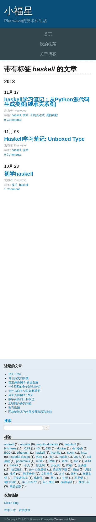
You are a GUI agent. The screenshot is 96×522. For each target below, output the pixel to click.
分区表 (55, 465)
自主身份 (48, 482)
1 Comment (12, 189)
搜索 (7, 421)
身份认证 (84, 482)
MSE (39, 456)
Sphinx (72, 519)
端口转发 (10, 482)
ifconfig (55, 452)
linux (84, 452)
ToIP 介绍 (14, 374)
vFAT (88, 461)
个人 (27, 465)
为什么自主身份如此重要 (24, 390)
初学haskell (18, 174)
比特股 (38, 477)
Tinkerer (58, 519)
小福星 (18, 10)
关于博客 (48, 54)
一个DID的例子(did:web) (24, 386)
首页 (48, 34)
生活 (65, 477)
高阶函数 (52, 115)
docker (61, 448)
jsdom (70, 452)
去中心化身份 (37, 469)
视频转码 (66, 482)
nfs (51, 456)
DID (48, 448)
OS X (77, 456)
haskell (16, 115)
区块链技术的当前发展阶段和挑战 (30, 411)
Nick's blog (11, 502)
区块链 (82, 465)
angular (25, 444)
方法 (61, 473)
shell (65, 461)
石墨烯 (78, 477)
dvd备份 (77, 448)
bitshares (10, 448)
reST (39, 461)
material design (20, 456)
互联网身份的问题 (20, 403)
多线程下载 (60, 469)
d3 (38, 448)
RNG (52, 461)
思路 (88, 469)
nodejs (63, 456)
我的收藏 (48, 44)
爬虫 (53, 477)
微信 (76, 469)
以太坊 (40, 465)
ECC (7, 452)
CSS (27, 448)
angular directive (47, 444)
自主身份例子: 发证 (20, 395)
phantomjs (23, 461)
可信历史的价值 (18, 378)
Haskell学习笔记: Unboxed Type (44, 139)
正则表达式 (37, 115)
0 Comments (12, 119)
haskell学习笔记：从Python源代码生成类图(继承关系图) (46, 102)
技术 (25, 115)
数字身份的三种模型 (21, 399)
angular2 (70, 444)
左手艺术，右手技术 (17, 510)
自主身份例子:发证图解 (23, 382)
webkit (14, 465)
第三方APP (29, 482)
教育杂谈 (14, 407)
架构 (73, 473)
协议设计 (17, 469)
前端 (69, 465)
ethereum (23, 452)
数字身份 (29, 473)
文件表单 (47, 473)
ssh (76, 461)
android (9, 444)
